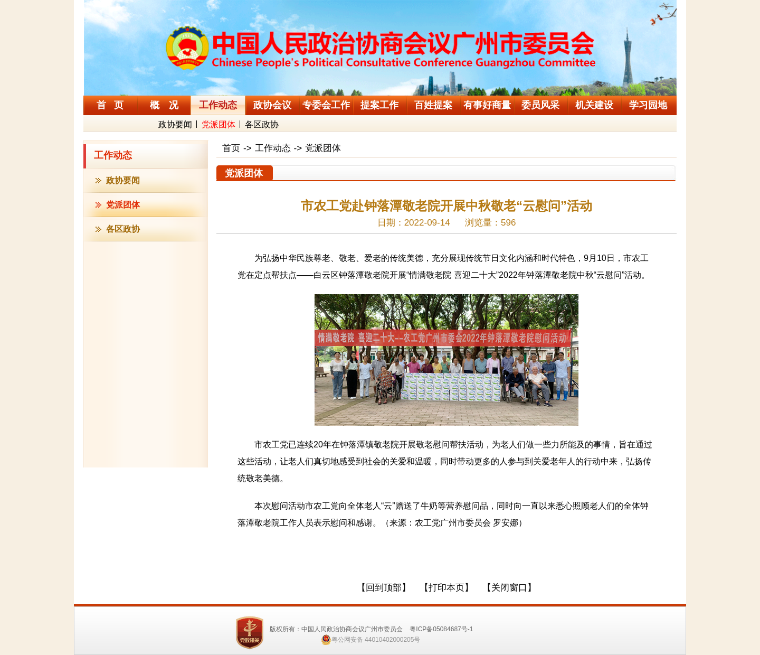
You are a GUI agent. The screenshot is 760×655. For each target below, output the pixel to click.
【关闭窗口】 (509, 588)
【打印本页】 (446, 588)
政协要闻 (175, 124)
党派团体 (218, 124)
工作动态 (113, 155)
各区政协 (262, 124)
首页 (231, 148)
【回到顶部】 (384, 588)
